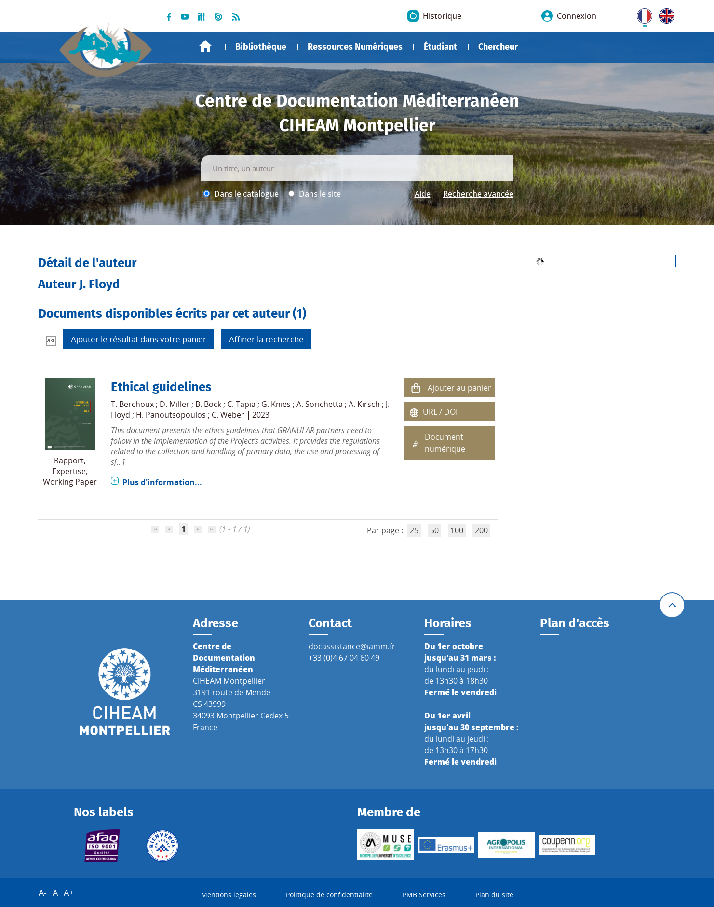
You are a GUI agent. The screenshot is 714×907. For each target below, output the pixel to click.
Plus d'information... (162, 482)
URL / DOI (440, 411)
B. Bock (208, 404)
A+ (69, 892)
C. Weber (228, 414)
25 (414, 530)
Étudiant (440, 46)
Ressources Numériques (355, 46)
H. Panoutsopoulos (171, 414)
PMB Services (424, 894)
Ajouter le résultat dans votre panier (138, 339)
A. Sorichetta (319, 404)
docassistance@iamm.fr (352, 646)
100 (456, 530)
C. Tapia (241, 404)
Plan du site (494, 894)
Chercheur (498, 46)
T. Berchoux (132, 404)
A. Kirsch (364, 404)
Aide (423, 194)
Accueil (205, 46)
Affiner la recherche (266, 339)
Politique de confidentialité (329, 894)
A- (43, 892)
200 (481, 530)
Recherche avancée (478, 194)
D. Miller (174, 404)
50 (434, 530)
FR (641, 14)
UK (664, 14)
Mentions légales (228, 894)
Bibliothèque (260, 46)
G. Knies (276, 404)
